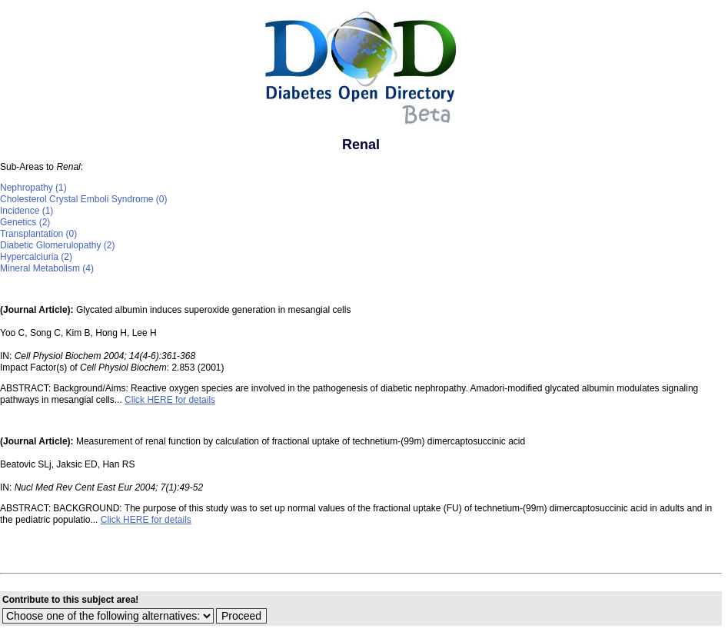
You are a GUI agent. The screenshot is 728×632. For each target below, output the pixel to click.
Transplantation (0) (38, 233)
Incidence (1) (26, 210)
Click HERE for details (170, 399)
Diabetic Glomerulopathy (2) (57, 245)
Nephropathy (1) (33, 187)
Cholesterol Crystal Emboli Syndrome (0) (83, 199)
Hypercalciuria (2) (36, 256)
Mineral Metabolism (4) (47, 268)
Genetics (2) (25, 222)
